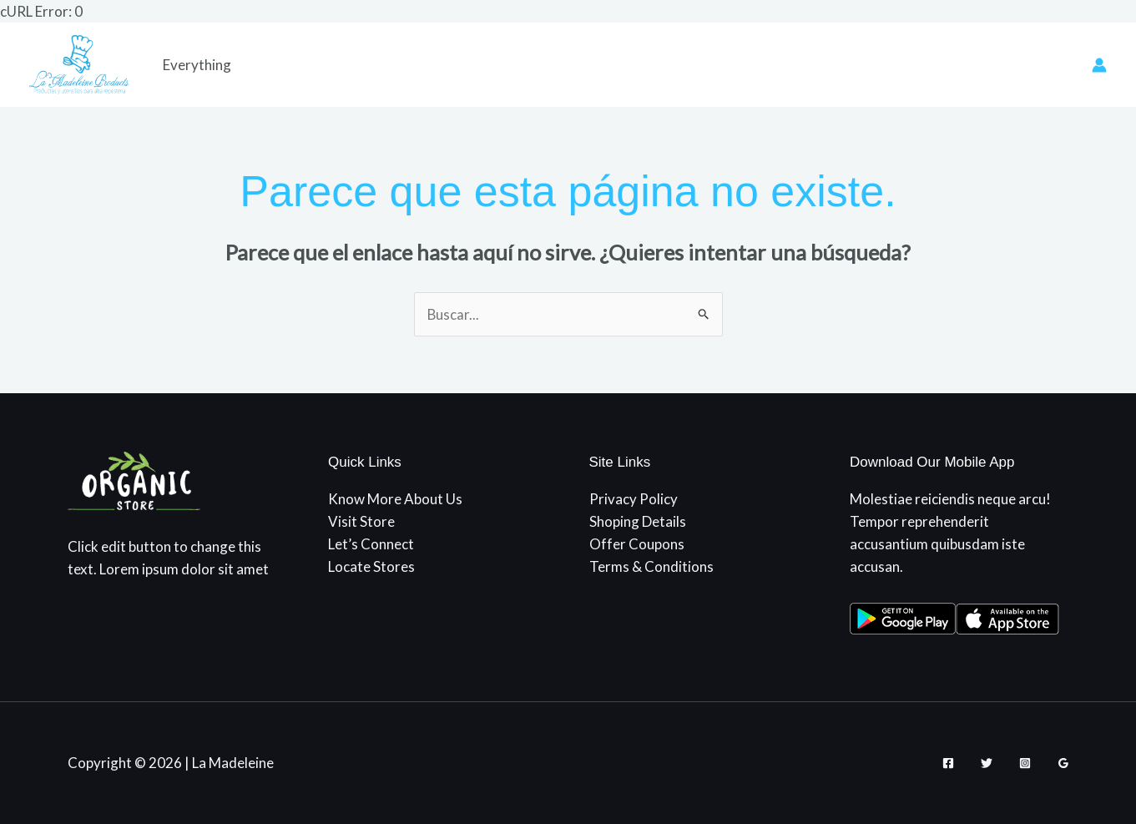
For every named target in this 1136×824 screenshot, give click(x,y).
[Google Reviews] (1063, 763)
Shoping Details (637, 521)
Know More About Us (395, 499)
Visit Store (361, 521)
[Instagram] (1025, 763)
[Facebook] (948, 763)
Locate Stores (371, 567)
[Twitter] (986, 763)
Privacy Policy (633, 499)
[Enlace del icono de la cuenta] (1099, 65)
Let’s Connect (371, 544)
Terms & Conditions (651, 567)
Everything (197, 64)
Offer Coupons (636, 544)
